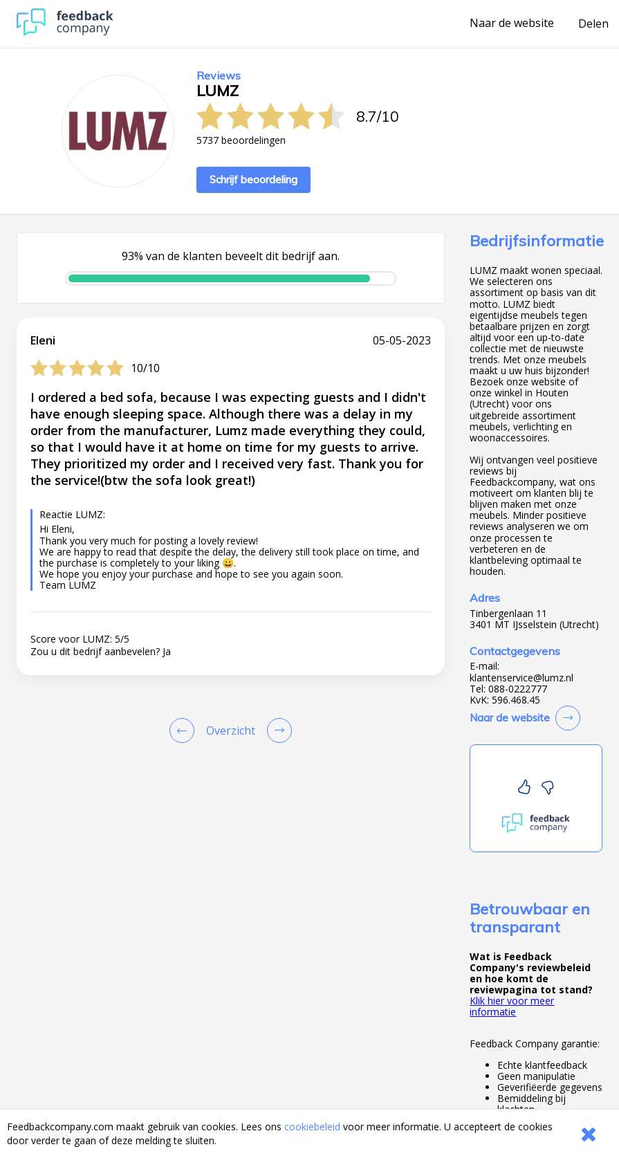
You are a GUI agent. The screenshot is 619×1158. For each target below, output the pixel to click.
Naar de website (512, 23)
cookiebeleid (312, 1126)
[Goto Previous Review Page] (184, 730)
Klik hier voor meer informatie (512, 1006)
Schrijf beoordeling (253, 179)
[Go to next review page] (276, 730)
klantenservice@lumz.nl (521, 677)
